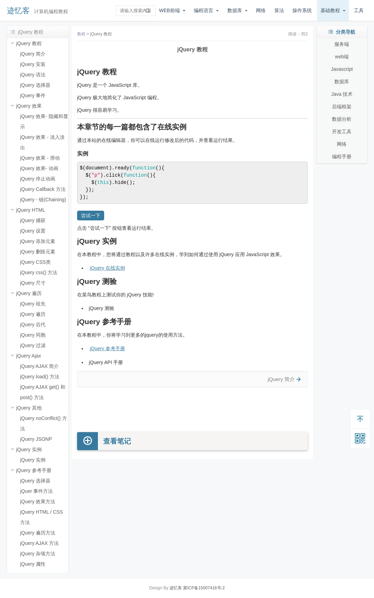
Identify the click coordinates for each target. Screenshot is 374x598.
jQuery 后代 (32, 324)
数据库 (234, 10)
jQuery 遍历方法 (37, 533)
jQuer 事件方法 (36, 491)
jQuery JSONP (36, 439)
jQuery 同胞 (32, 335)
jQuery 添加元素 (37, 241)
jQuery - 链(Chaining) (43, 199)
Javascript (342, 69)
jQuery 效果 (28, 106)
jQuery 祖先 (32, 303)
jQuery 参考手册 (33, 470)
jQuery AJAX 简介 (39, 366)
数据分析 (341, 119)
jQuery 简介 (32, 54)
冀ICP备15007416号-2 (204, 588)
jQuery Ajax (28, 356)
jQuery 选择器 (35, 85)
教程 (81, 34)
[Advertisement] (192, 410)
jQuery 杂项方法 (37, 553)
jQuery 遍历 (28, 293)
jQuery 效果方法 (37, 501)
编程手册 (341, 156)
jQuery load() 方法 (39, 376)
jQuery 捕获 (32, 220)
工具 (359, 10)
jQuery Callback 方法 (43, 189)
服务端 (341, 44)
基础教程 (330, 10)
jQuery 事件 (32, 95)
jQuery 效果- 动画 (39, 168)
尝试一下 (90, 215)
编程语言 (203, 10)
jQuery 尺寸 (32, 283)
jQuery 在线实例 (107, 268)
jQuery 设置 (32, 231)
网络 (261, 10)
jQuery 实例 (28, 449)
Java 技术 (341, 94)
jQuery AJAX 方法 (39, 543)
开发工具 (341, 131)
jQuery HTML (30, 210)
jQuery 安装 (32, 64)
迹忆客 (18, 10)
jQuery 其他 (28, 408)
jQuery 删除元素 (37, 251)
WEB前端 (169, 10)
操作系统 (302, 10)
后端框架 (341, 106)
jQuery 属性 (32, 564)
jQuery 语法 (32, 74)
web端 (342, 56)
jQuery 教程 (28, 43)
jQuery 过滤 (32, 345)
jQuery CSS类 (35, 262)
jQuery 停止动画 (37, 179)
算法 (279, 10)
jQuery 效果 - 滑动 (40, 158)
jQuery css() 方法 (38, 272)
